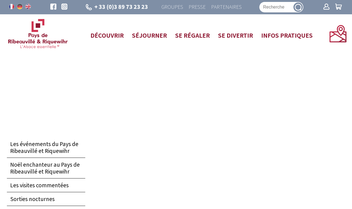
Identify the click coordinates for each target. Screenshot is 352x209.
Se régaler (192, 35)
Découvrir (107, 35)
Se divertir (235, 35)
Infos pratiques (287, 35)
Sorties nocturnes (32, 199)
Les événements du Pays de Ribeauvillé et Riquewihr (44, 147)
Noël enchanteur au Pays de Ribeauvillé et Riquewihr (45, 168)
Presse (197, 7)
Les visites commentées (39, 185)
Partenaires (226, 7)
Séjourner (149, 35)
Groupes (172, 7)
